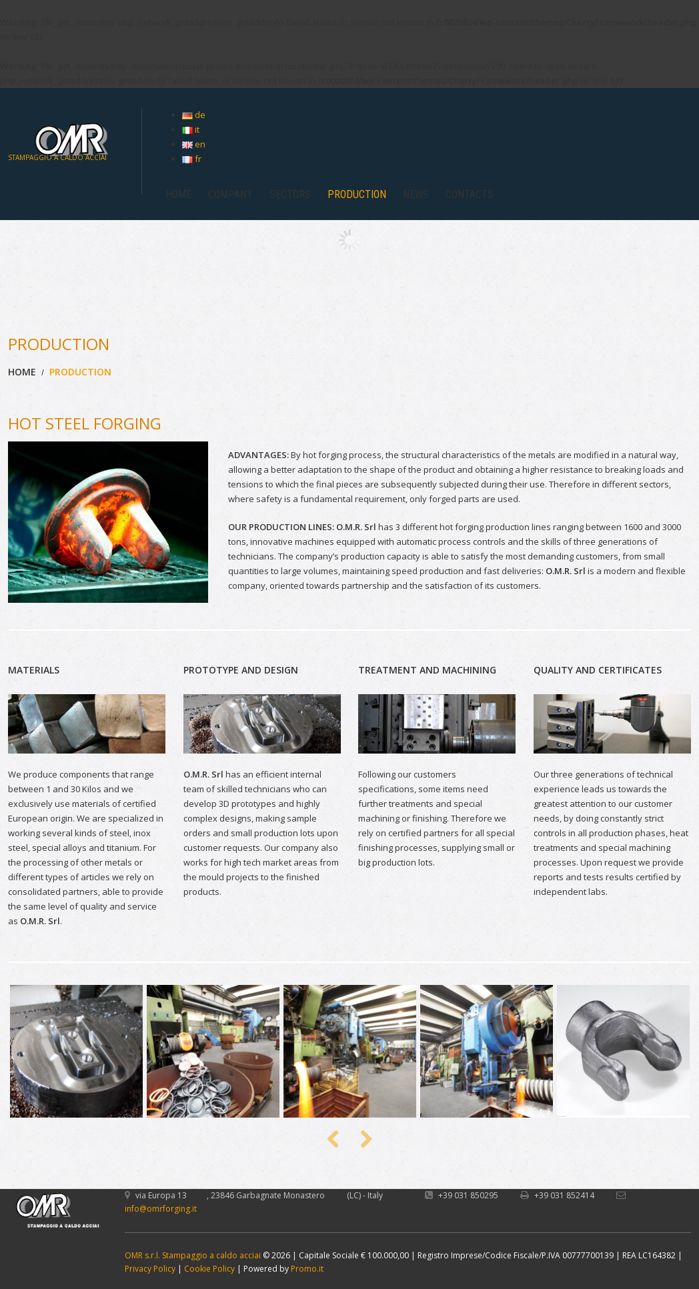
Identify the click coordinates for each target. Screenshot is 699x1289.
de (193, 115)
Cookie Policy (209, 1268)
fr (191, 159)
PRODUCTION (356, 194)
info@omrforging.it (161, 1208)
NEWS (416, 194)
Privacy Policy (150, 1268)
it (190, 129)
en (193, 144)
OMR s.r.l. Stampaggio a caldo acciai (193, 1255)
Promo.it (307, 1268)
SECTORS (290, 194)
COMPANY (230, 194)
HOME (178, 194)
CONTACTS (470, 194)
